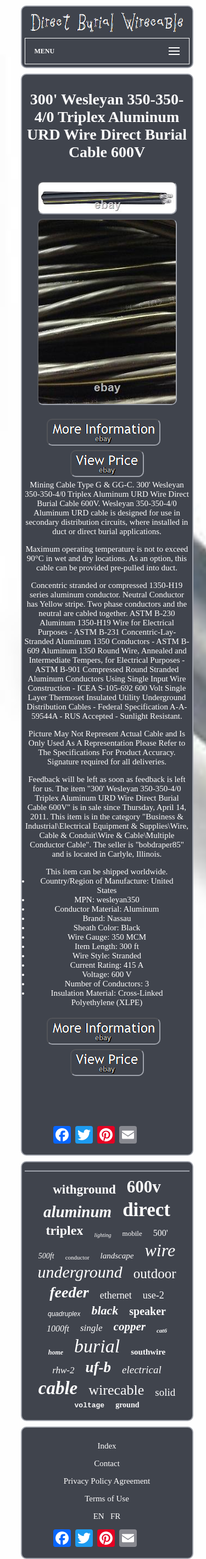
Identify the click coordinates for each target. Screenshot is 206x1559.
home (55, 1352)
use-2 (153, 1295)
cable (57, 1388)
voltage (90, 1405)
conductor (77, 1257)
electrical (142, 1369)
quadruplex (64, 1314)
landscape (117, 1255)
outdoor (154, 1273)
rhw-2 (63, 1370)
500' (160, 1233)
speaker (147, 1311)
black (104, 1310)
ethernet (116, 1295)
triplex (64, 1230)
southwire (148, 1351)
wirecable (116, 1390)
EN (98, 1516)
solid (165, 1392)
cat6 (162, 1330)
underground (79, 1272)
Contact (107, 1463)
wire (159, 1250)
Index (106, 1445)
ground (127, 1405)
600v (144, 1186)
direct (146, 1209)
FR (115, 1516)
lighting (102, 1235)
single (91, 1328)
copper (130, 1326)
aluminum (77, 1211)
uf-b (99, 1367)
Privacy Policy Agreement (107, 1481)
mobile (132, 1233)
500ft (46, 1256)
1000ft (58, 1328)
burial (97, 1346)
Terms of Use (107, 1498)
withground (84, 1189)
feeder (69, 1292)
